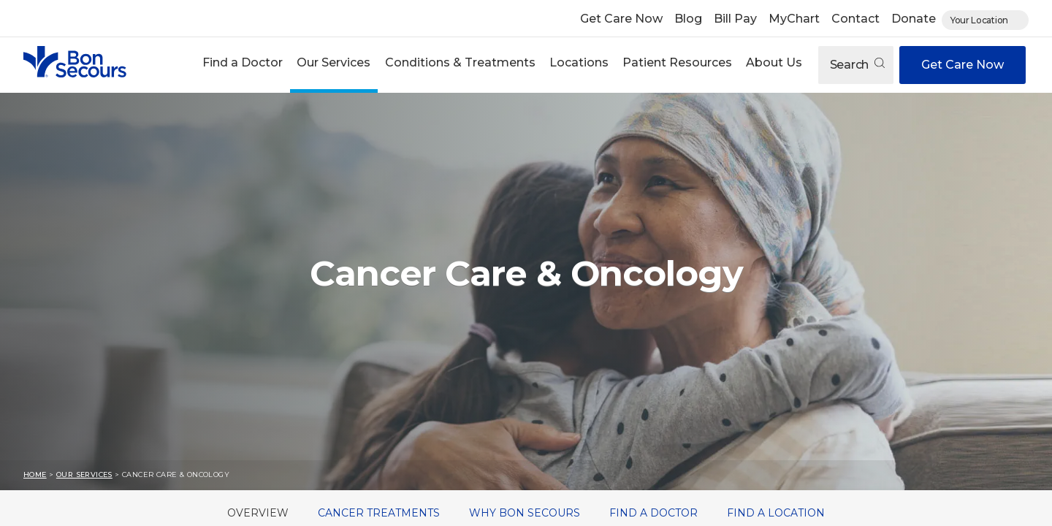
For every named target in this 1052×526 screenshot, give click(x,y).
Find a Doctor (242, 62)
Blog (688, 19)
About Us (774, 62)
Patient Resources (677, 62)
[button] (243, 64)
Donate (913, 19)
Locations (579, 62)
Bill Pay (735, 19)
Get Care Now (621, 19)
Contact (855, 19)
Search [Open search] (857, 65)
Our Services (333, 62)
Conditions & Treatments (460, 62)
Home (35, 474)
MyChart (794, 19)
